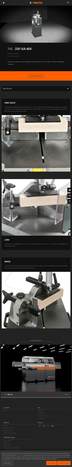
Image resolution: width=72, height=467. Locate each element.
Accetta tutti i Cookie (64, 463)
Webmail (40, 411)
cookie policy (20, 455)
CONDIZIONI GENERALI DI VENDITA (12, 448)
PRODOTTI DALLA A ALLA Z (10, 433)
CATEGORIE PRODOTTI (9, 428)
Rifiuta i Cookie (51, 463)
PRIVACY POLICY (7, 440)
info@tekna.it (41, 413)
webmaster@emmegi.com (44, 415)
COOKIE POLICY (7, 445)
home (8, 56)
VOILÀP (5, 411)
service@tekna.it (42, 418)
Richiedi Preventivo (36, 76)
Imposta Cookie (7, 463)
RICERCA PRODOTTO (8, 430)
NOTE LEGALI (7, 443)
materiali (13, 56)
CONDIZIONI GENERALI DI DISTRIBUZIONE (13, 450)
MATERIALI (6, 425)
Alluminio (17, 56)
